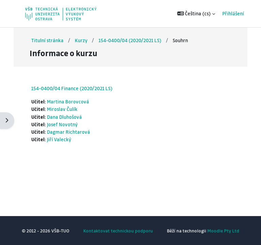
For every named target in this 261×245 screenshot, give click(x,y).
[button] (191, 13)
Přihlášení (228, 13)
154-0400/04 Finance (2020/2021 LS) (71, 88)
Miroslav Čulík (62, 109)
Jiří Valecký (59, 139)
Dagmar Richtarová (68, 132)
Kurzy (81, 40)
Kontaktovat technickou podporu (118, 230)
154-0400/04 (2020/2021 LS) (130, 40)
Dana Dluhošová (64, 117)
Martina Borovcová (68, 101)
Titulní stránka (47, 40)
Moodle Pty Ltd (223, 230)
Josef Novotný (62, 124)
